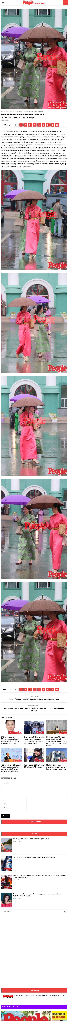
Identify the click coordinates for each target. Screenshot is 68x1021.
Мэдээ (8, 114)
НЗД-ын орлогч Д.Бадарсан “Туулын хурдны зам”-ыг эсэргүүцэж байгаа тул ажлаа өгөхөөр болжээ (11, 768)
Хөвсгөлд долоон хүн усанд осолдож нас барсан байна (31, 838)
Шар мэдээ (40, 114)
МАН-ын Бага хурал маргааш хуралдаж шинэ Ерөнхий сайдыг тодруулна (56, 767)
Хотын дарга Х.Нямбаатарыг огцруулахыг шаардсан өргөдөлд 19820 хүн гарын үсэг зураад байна (34, 740)
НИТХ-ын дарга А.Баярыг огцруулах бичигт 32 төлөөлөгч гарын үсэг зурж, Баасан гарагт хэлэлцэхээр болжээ (56, 741)
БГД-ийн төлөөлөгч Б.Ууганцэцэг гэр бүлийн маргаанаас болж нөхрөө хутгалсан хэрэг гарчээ (10, 740)
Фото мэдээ (34, 114)
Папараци (22, 114)
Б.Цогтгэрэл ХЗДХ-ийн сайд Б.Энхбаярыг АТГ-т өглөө (34, 766)
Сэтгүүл (4, 1013)
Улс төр (27, 114)
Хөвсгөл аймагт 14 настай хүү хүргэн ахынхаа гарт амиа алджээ (34, 857)
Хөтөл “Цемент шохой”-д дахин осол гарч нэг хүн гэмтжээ (34, 699)
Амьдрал (3, 114)
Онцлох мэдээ (15, 114)
